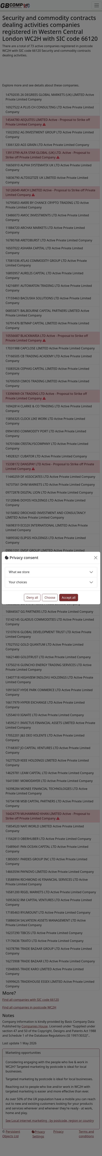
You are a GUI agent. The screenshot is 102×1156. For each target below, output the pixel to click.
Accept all (69, 597)
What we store (19, 572)
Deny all (32, 597)
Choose (49, 597)
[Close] (96, 558)
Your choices (18, 582)
